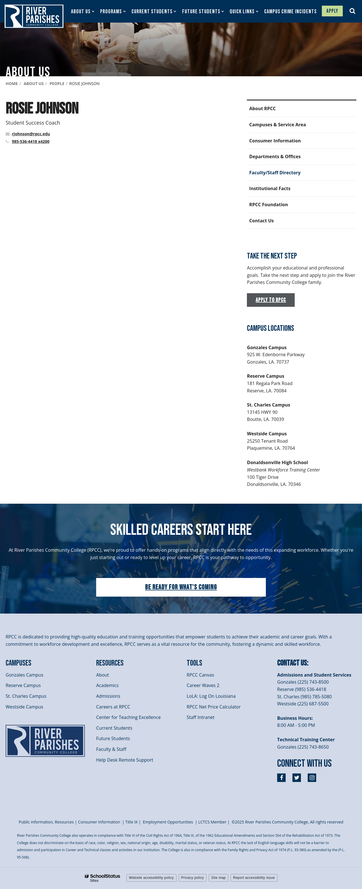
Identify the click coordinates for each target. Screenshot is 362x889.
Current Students (114, 728)
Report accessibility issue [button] (254, 878)
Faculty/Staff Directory (275, 172)
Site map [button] (218, 878)
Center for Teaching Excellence (128, 717)
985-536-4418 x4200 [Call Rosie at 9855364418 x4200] (30, 141)
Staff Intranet (200, 717)
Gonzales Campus (24, 675)
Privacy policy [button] (192, 878)
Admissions (108, 696)
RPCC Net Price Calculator (214, 707)
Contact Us (261, 221)
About (102, 675)
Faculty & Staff (111, 749)
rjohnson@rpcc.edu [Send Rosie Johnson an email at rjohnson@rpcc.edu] (31, 133)
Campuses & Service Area (277, 124)
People (56, 83)
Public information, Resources (46, 822)
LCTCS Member (212, 822)
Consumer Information (275, 141)
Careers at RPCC (113, 707)
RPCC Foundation (268, 204)
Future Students (113, 738)
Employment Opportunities (168, 822)
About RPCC (262, 108)
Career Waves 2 (203, 685)
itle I (131, 822)
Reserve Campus (23, 685)
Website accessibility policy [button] (151, 878)
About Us (34, 83)
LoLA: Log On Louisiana (211, 696)
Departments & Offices (275, 156)
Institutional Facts (269, 188)
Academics (107, 685)
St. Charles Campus (26, 696)
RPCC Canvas (200, 675)
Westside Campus (24, 707)
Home (12, 83)
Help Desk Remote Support (124, 760)
